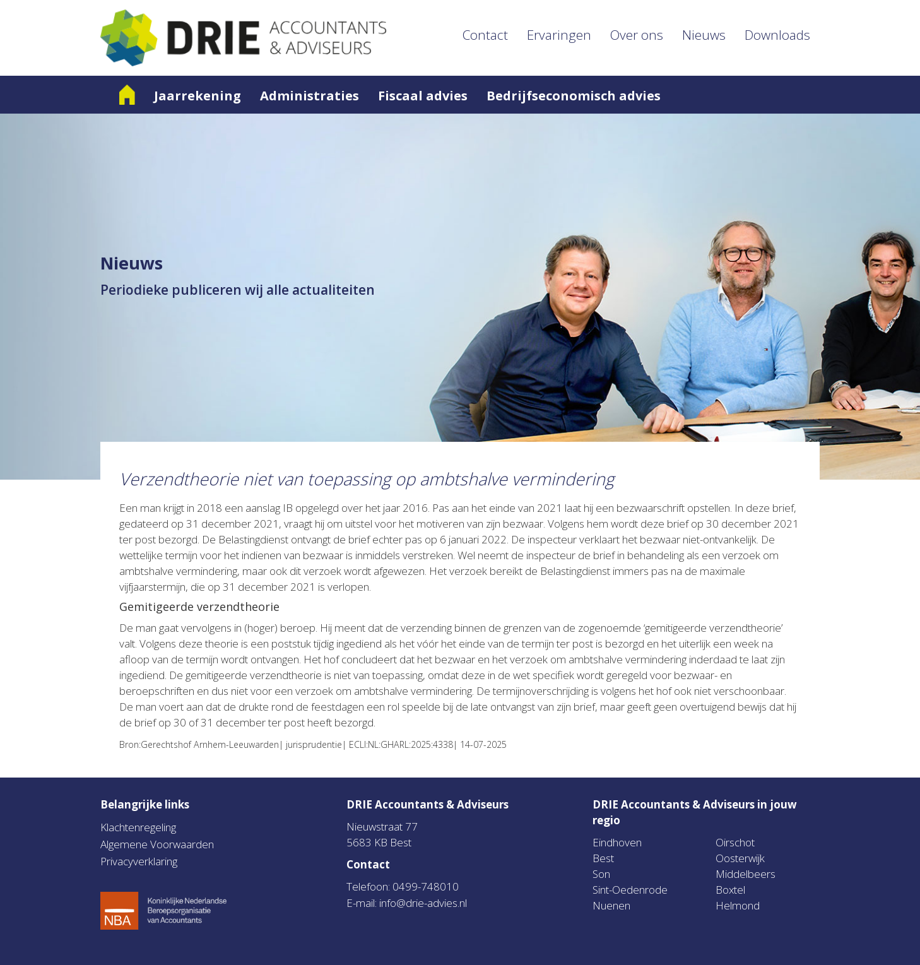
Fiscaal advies (423, 95)
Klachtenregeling (138, 827)
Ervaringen (559, 35)
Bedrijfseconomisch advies (574, 95)
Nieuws (704, 35)
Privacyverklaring (138, 861)
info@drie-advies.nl (423, 903)
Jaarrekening (197, 95)
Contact (485, 35)
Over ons (636, 35)
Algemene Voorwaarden (157, 844)
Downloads (777, 35)
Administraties (309, 95)
